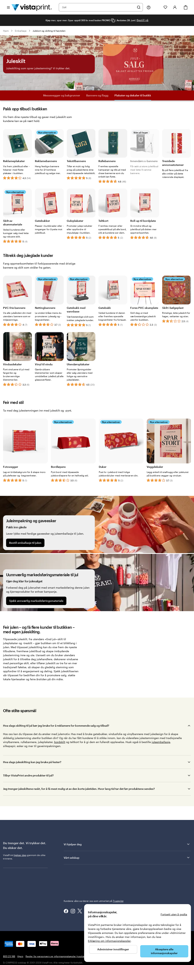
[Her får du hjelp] (149, 7)
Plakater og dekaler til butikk (132, 95)
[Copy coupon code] (113, 21)
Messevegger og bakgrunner (61, 95)
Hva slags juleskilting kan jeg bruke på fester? (32, 762)
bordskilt (59, 742)
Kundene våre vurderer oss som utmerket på (93, 901)
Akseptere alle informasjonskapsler (164, 951)
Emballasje (21, 30)
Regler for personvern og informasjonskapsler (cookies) (56, 956)
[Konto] (175, 7)
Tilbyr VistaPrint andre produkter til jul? (28, 775)
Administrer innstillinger (113, 949)
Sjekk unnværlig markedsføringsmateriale (36, 600)
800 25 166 (9, 956)
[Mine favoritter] (165, 7)
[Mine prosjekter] (157, 7)
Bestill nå (142, 20)
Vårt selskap (127, 857)
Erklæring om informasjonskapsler (109, 940)
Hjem (6, 30)
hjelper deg (20, 855)
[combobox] (98, 7)
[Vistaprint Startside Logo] (31, 7)
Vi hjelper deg (127, 844)
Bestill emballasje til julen (25, 542)
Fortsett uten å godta (174, 914)
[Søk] (138, 7)
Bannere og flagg (97, 95)
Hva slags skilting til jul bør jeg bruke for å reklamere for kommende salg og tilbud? (56, 725)
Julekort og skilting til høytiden (49, 30)
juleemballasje (161, 742)
